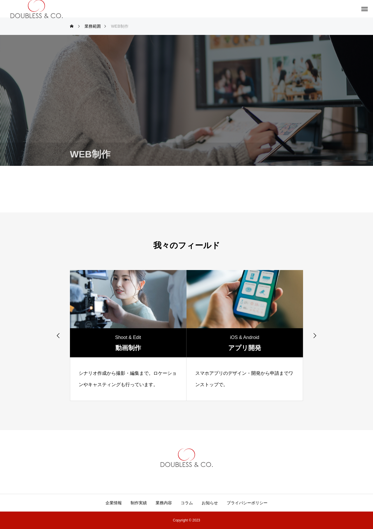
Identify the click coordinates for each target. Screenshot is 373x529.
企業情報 (113, 502)
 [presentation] (58, 335)
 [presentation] (315, 335)
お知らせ (210, 502)
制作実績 (139, 502)
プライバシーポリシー (247, 502)
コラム (187, 502)
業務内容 (164, 502)
